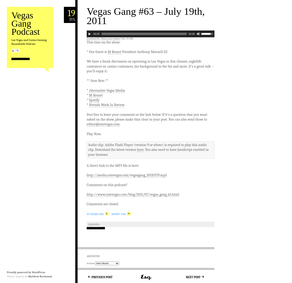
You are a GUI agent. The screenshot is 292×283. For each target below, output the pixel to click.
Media (120, 90)
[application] (150, 33)
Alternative (97, 90)
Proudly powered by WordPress (26, 272)
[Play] (89, 34)
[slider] (144, 34)
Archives (91, 263)
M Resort (114, 52)
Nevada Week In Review (107, 105)
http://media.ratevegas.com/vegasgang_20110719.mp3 (127, 175)
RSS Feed (13, 50)
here (140, 150)
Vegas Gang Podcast (25, 23)
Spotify (94, 100)
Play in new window (110, 38)
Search (17, 50)
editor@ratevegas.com (103, 124)
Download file (93, 38)
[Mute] (198, 34)
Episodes (93, 224)
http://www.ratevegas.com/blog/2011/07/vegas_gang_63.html (133, 194)
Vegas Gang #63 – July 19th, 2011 (146, 16)
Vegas (110, 90)
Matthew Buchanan (40, 276)
